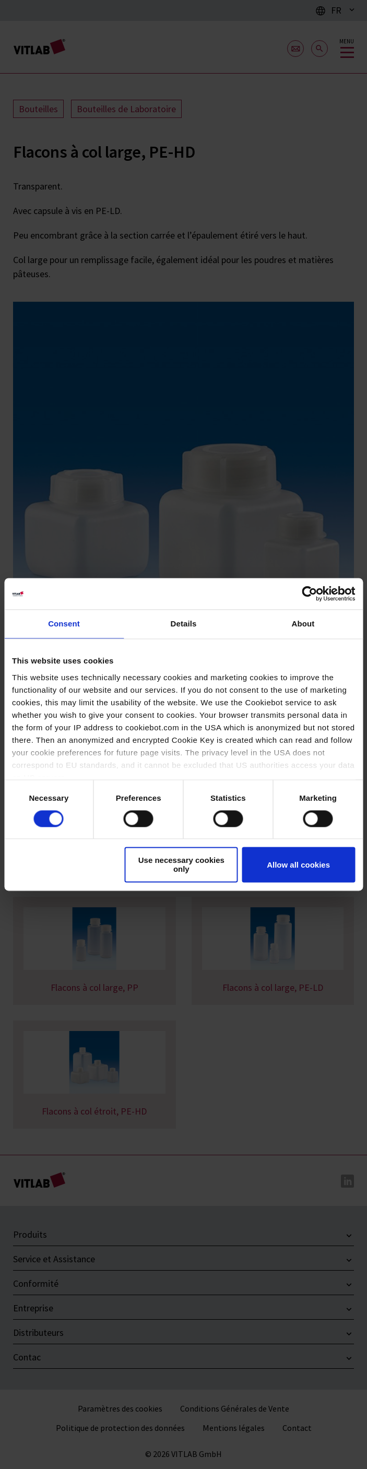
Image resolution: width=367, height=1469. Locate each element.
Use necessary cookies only (181, 865)
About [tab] (303, 623)
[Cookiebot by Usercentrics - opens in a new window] (309, 593)
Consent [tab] (64, 623)
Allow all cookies (298, 864)
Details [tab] (184, 623)
